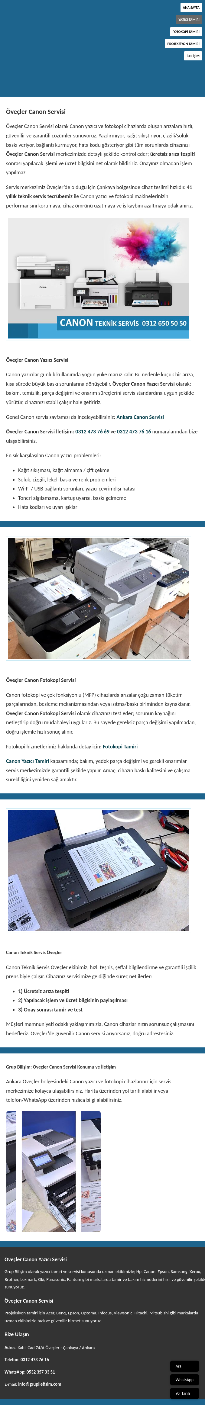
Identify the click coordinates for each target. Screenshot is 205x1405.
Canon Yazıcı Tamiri (27, 761)
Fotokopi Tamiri (186, 32)
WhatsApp (185, 1379)
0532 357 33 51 (41, 1372)
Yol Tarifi (183, 1393)
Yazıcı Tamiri (189, 20)
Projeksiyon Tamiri (183, 44)
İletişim (193, 56)
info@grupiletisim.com (39, 1384)
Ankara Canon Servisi (140, 417)
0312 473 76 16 (134, 431)
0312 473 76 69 (92, 431)
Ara (178, 1366)
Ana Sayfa (191, 7)
